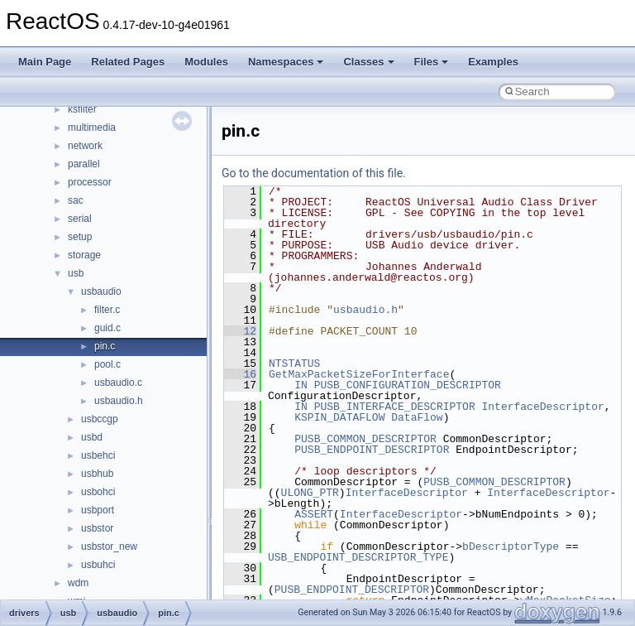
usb (76, 273)
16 (240, 374)
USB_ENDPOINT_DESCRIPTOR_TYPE (358, 557)
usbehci (98, 455)
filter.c (107, 309)
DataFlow (416, 417)
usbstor (97, 528)
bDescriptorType (510, 546)
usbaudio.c (118, 382)
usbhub (97, 473)
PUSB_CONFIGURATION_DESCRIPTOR (407, 385)
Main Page (44, 61)
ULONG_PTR (310, 492)
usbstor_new (109, 546)
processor (90, 182)
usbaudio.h (118, 401)
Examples (493, 61)
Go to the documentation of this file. (314, 173)
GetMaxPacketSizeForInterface (359, 374)
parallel (84, 164)
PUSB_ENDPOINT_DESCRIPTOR (371, 449)
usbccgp (99, 419)
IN (301, 385)
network (85, 146)
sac (76, 200)
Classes (368, 61)
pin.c (104, 346)
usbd (92, 437)
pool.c (107, 364)
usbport (97, 510)
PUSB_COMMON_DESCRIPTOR (365, 438)
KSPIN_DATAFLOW (339, 417)
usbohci (98, 492)
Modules (206, 61)
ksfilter (82, 109)
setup (80, 237)
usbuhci (98, 565)
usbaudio (101, 291)
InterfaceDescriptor (542, 406)
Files (431, 61)
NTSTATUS (294, 363)
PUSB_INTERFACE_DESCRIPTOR (394, 406)
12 (240, 331)
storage (84, 255)
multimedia (92, 127)
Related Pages (128, 61)
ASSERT (313, 514)
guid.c (107, 328)
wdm (78, 583)
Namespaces (286, 61)
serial (80, 218)
